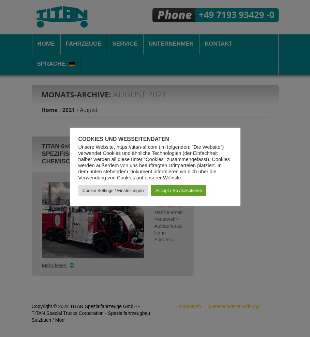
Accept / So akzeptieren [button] (178, 190)
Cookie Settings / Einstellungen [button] (113, 190)
